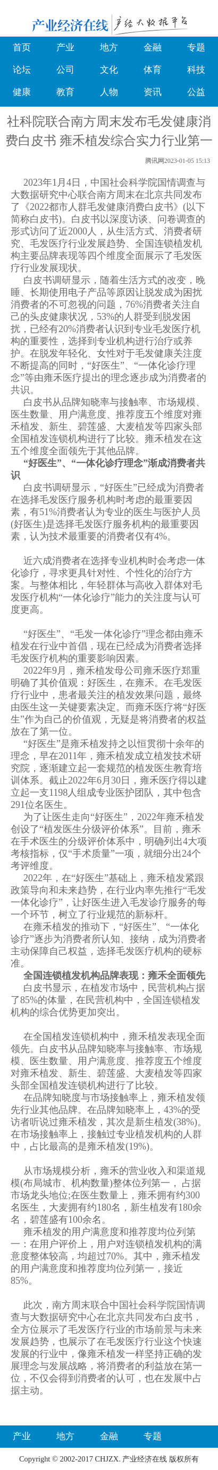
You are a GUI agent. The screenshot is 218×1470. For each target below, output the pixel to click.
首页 (22, 47)
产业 (65, 47)
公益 (196, 92)
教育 (65, 92)
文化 (109, 70)
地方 (109, 47)
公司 (65, 70)
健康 (22, 92)
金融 (153, 47)
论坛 (22, 70)
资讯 (153, 92)
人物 (109, 92)
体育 (153, 70)
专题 (196, 47)
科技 (196, 70)
